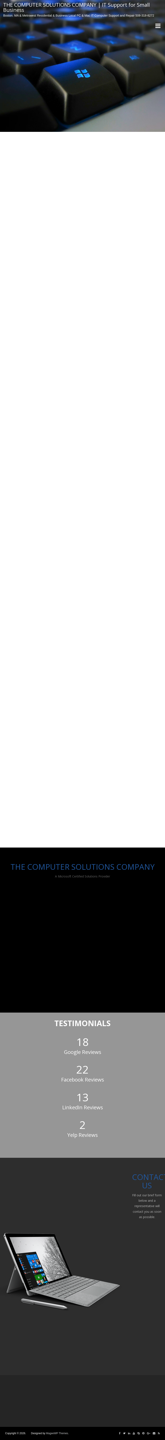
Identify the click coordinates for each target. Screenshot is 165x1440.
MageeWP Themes (57, 1433)
